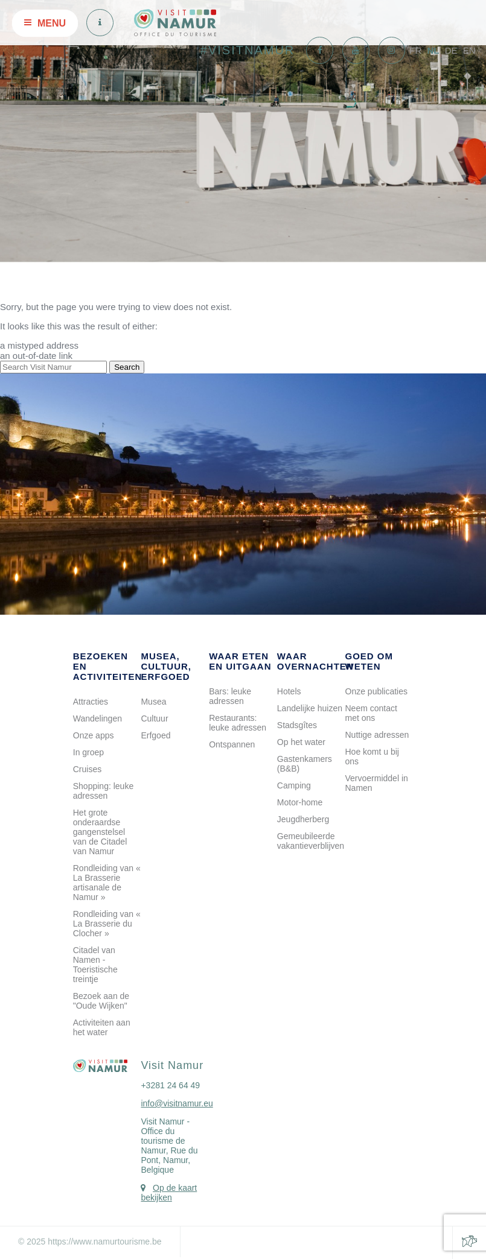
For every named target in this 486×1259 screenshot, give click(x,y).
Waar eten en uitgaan (240, 661)
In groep (88, 752)
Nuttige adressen (377, 735)
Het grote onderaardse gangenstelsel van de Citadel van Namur (100, 832)
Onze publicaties (376, 691)
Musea (153, 701)
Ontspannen (232, 744)
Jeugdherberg (303, 819)
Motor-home (299, 802)
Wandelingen (97, 718)
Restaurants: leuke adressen (237, 722)
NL (433, 50)
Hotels (289, 691)
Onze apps (93, 735)
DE (451, 50)
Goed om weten (369, 661)
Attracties (90, 701)
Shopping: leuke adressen (103, 791)
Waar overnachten (315, 661)
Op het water (301, 742)
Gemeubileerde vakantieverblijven (310, 841)
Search (126, 367)
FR (415, 50)
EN (469, 50)
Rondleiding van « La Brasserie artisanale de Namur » (107, 882)
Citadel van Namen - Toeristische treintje (95, 964)
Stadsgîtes (297, 725)
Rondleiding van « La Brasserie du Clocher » (107, 923)
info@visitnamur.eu (177, 1103)
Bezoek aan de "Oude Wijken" (101, 1000)
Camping (294, 785)
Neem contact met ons (371, 713)
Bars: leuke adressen (230, 696)
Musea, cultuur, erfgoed (166, 666)
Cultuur (154, 718)
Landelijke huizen (309, 708)
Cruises (87, 769)
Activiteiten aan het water (101, 1027)
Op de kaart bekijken (169, 1192)
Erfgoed (155, 735)
